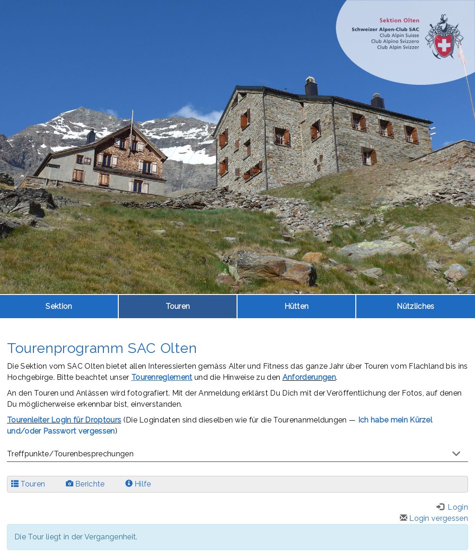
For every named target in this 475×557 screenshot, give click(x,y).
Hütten (296, 306)
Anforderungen (309, 377)
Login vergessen (434, 518)
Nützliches (415, 306)
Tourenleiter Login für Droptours (64, 420)
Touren (178, 306)
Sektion (58, 306)
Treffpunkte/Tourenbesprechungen (70, 453)
